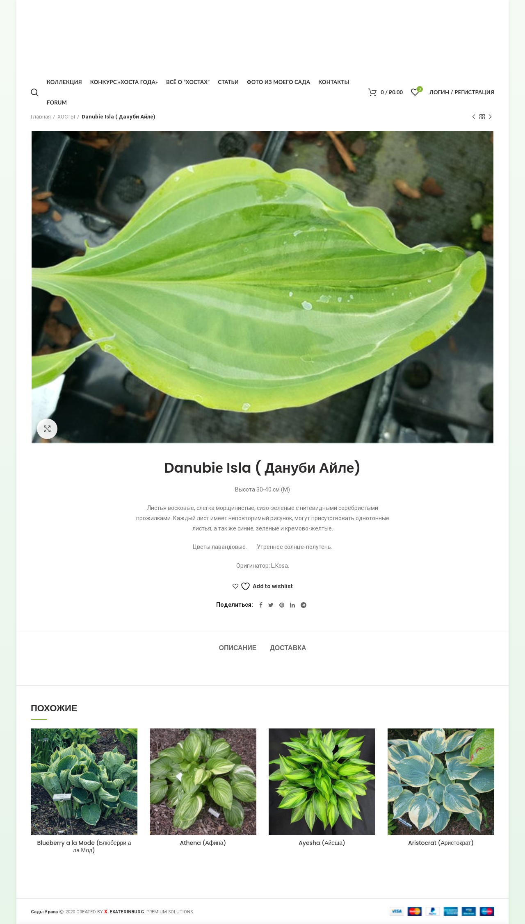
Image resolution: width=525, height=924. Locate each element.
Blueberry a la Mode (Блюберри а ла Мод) (84, 846)
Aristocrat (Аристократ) (441, 843)
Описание (237, 648)
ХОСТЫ (66, 117)
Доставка (288, 648)
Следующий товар (490, 117)
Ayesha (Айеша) (322, 843)
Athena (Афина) (203, 843)
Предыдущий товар (473, 117)
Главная (41, 117)
